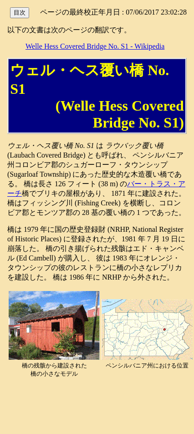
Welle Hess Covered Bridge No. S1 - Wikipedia (95, 46)
